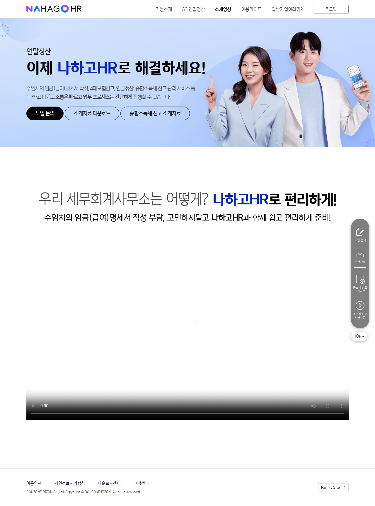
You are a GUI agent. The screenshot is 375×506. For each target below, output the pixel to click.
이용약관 (34, 483)
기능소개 (164, 9)
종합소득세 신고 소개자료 (154, 113)
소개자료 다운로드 (92, 113)
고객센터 (141, 483)
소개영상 (223, 9)
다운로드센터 (109, 483)
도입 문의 (44, 113)
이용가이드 (251, 9)
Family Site (330, 487)
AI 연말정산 (193, 9)
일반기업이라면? (287, 9)
